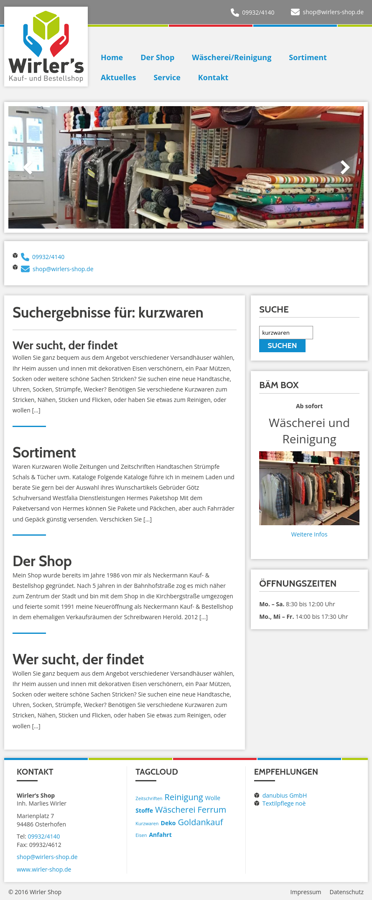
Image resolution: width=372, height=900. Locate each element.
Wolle (212, 798)
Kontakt (213, 77)
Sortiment (308, 57)
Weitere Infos (309, 534)
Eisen (141, 835)
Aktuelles (118, 77)
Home (112, 57)
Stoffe (144, 810)
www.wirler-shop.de (44, 869)
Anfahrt (160, 835)
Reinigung (184, 797)
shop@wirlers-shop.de (333, 12)
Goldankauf (200, 822)
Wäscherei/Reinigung (231, 57)
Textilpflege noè (284, 803)
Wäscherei (175, 809)
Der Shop (157, 57)
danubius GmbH (284, 795)
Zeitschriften (148, 798)
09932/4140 (258, 12)
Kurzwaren (146, 823)
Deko (168, 823)
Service (166, 77)
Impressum (305, 892)
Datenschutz (347, 892)
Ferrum (212, 809)
